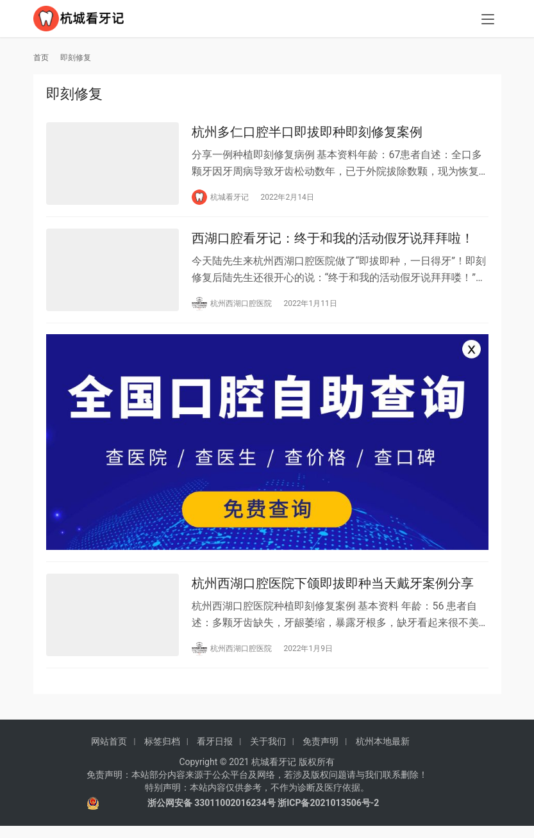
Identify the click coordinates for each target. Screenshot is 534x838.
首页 (41, 57)
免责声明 (320, 753)
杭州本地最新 (383, 753)
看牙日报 (215, 753)
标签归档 (162, 753)
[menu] (487, 20)
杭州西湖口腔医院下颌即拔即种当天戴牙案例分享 (333, 593)
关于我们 (268, 753)
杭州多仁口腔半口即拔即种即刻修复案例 (307, 133)
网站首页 (109, 753)
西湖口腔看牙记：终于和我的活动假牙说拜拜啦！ (333, 242)
